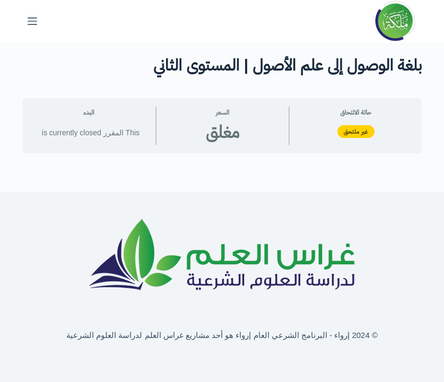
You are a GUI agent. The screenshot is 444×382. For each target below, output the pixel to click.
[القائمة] (32, 21)
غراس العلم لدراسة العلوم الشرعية (125, 335)
